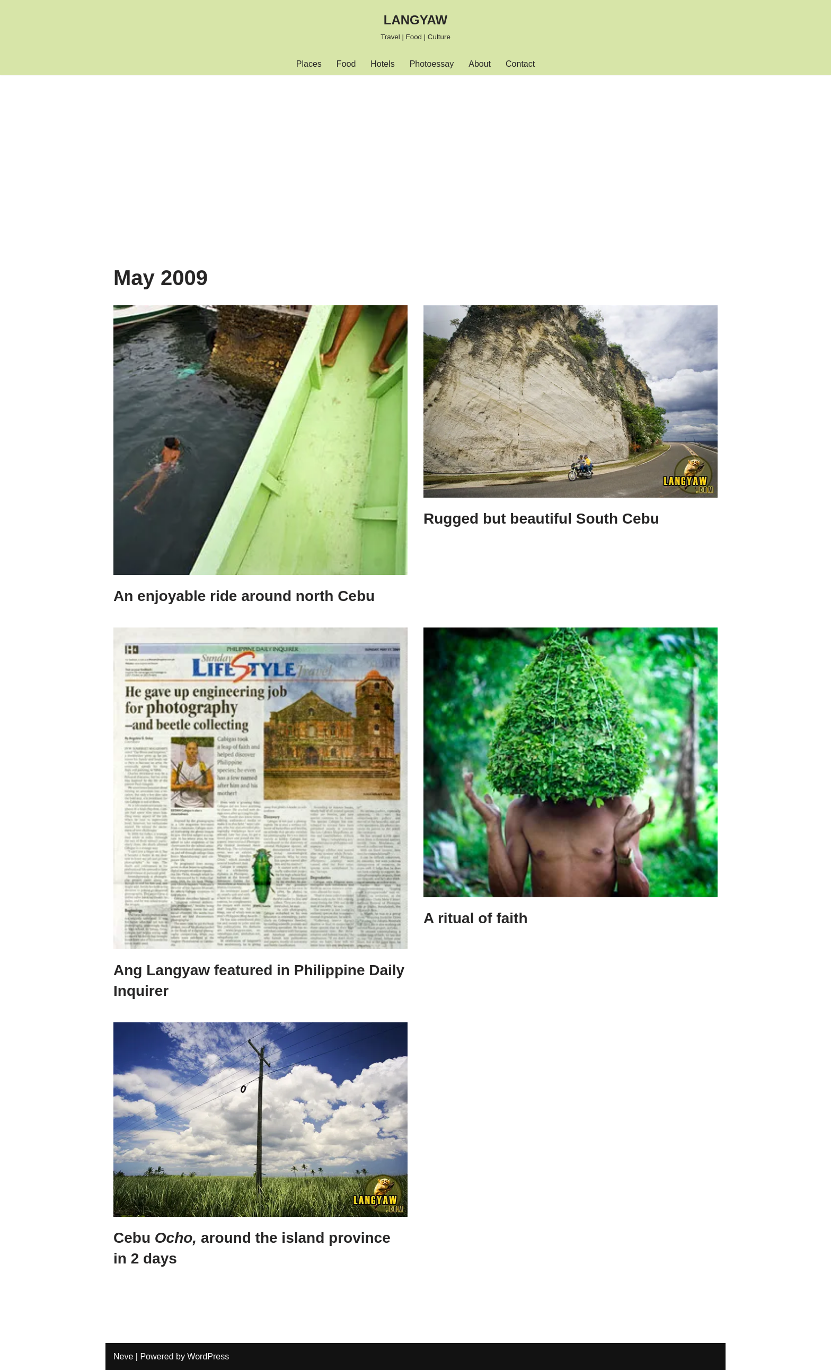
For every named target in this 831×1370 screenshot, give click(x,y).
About (479, 63)
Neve (123, 1356)
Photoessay (432, 63)
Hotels (382, 63)
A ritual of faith (475, 918)
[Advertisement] (415, 155)
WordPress (208, 1356)
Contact (520, 63)
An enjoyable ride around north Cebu (244, 596)
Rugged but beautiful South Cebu (541, 518)
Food (346, 63)
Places (309, 63)
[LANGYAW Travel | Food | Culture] (415, 26)
